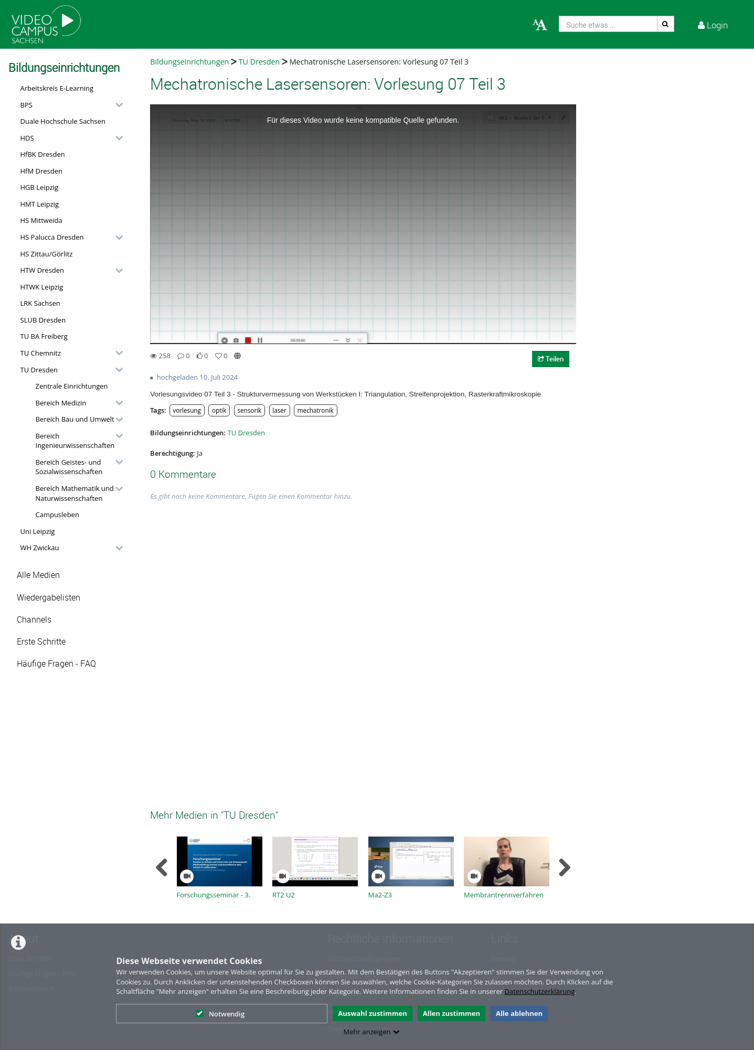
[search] (608, 24)
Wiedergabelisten (48, 597)
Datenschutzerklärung (539, 991)
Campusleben (57, 514)
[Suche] (666, 24)
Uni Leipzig (37, 531)
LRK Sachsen (40, 303)
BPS (26, 105)
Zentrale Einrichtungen (72, 386)
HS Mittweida (41, 220)
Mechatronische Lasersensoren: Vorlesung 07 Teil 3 (379, 62)
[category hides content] (116, 105)
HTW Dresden (42, 270)
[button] (69, 105)
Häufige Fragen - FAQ (56, 663)
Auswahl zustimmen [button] (372, 1013)
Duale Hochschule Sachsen (63, 121)
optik (219, 410)
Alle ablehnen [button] (519, 1013)
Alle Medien (38, 575)
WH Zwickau (39, 547)
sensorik (249, 410)
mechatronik (316, 410)
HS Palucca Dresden (52, 237)
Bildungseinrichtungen (189, 62)
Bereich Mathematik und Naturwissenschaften (75, 493)
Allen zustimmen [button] (451, 1013)
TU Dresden (39, 369)
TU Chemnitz (40, 353)
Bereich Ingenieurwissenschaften (75, 441)
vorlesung (186, 410)
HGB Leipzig (39, 187)
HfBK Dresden (42, 154)
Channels (34, 619)
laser (279, 410)
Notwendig (220, 1014)
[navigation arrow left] (161, 867)
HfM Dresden (41, 171)
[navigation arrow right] (564, 867)
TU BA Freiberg (44, 336)
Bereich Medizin (61, 403)
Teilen (551, 358)
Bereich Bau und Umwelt (75, 419)
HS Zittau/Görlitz (46, 254)
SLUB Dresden (43, 320)
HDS (27, 138)
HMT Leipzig (39, 204)
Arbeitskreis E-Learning (57, 88)
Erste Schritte (41, 641)
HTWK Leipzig (41, 287)
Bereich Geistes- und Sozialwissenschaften (69, 467)
